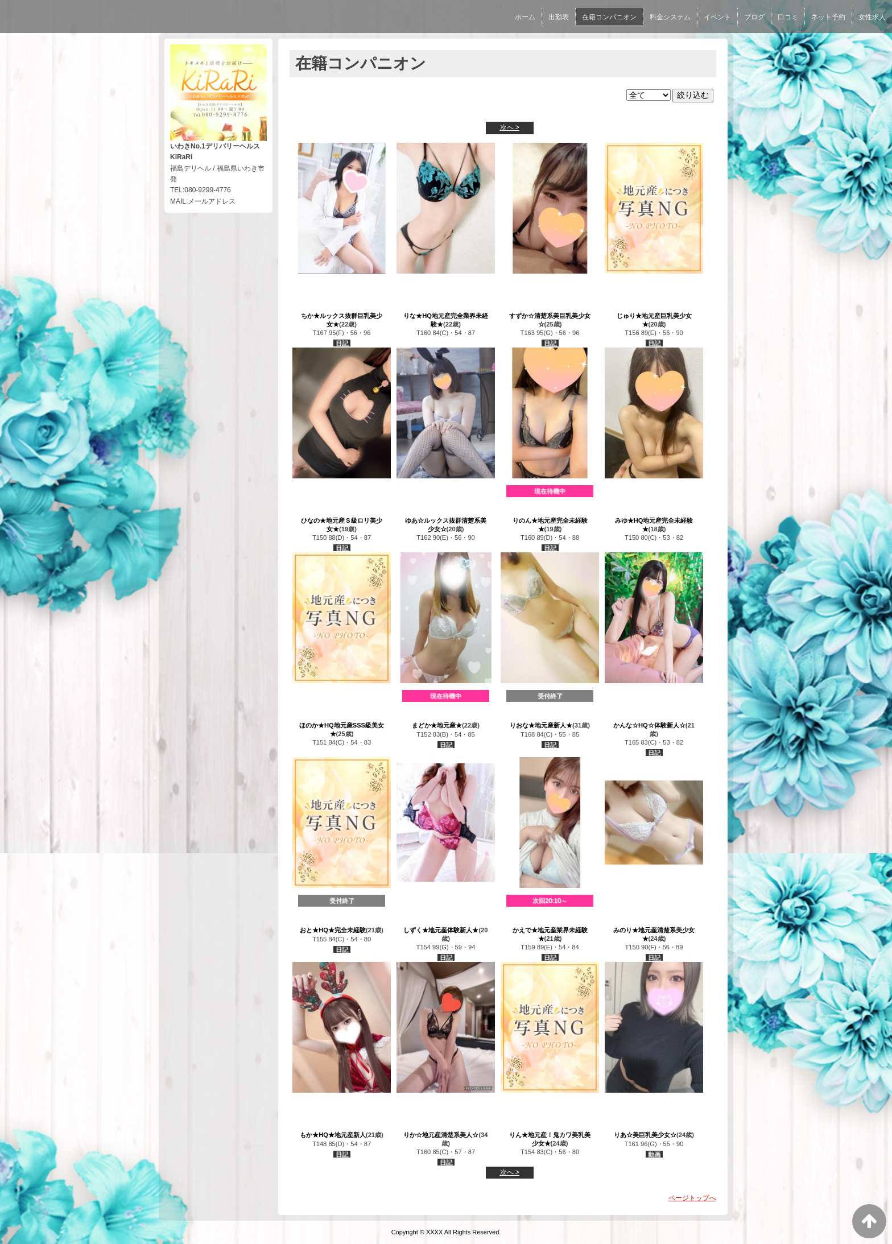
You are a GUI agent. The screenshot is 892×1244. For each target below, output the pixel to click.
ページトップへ (692, 1198)
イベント (717, 17)
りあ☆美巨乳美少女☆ (645, 1134)
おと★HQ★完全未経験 (333, 930)
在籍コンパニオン (609, 17)
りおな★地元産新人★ (541, 725)
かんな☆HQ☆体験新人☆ (649, 725)
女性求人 (872, 17)
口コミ (788, 17)
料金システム (670, 17)
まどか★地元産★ (437, 725)
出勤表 (558, 17)
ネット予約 (828, 17)
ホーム (525, 17)
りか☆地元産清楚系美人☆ (440, 1134)
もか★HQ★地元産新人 (333, 1134)
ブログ (754, 17)
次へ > (509, 127)
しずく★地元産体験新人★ (440, 930)
